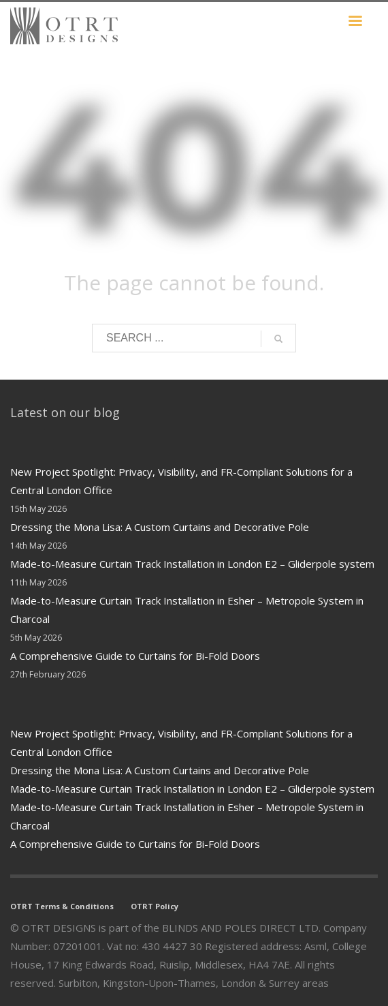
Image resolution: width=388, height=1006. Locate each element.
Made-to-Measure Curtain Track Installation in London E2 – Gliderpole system (192, 563)
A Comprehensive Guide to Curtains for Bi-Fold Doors (135, 655)
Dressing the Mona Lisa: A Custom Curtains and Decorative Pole (159, 527)
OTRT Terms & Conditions (62, 906)
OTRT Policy (154, 906)
